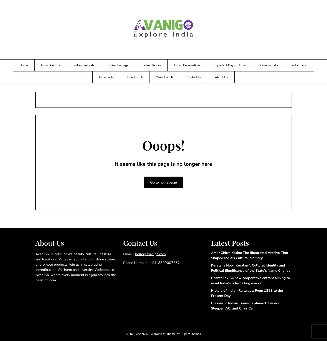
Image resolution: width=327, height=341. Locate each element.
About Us (221, 77)
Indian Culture (50, 65)
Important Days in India (230, 65)
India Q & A (135, 77)
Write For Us (164, 77)
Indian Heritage (118, 65)
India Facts (106, 77)
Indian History (151, 65)
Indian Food (299, 65)
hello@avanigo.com (150, 254)
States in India (268, 65)
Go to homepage (163, 182)
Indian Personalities (187, 65)
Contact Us (194, 77)
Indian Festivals (84, 65)
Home (24, 65)
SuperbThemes (191, 334)
